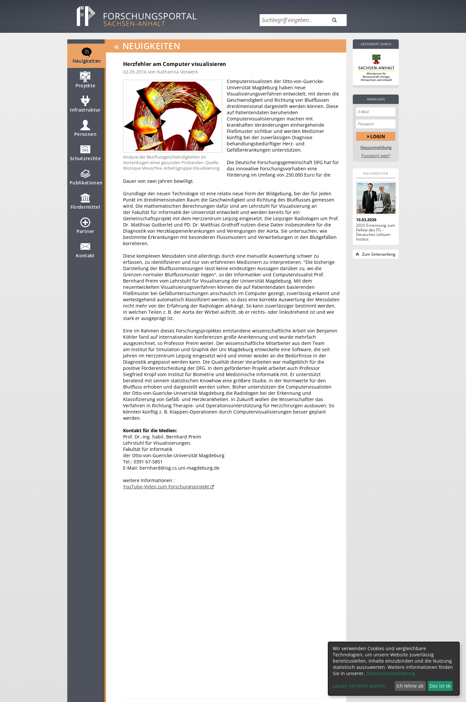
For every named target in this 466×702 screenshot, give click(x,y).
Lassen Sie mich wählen (359, 686)
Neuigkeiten (87, 58)
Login (377, 136)
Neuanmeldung (376, 147)
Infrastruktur (85, 107)
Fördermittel (85, 204)
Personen (85, 131)
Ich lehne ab (410, 686)
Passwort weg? (375, 155)
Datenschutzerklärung (390, 673)
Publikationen (86, 180)
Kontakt (85, 253)
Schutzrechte (85, 155)
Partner (85, 228)
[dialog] (393, 668)
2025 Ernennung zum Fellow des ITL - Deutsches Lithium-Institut (375, 232)
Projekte (85, 83)
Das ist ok (440, 686)
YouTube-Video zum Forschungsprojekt (166, 486)
